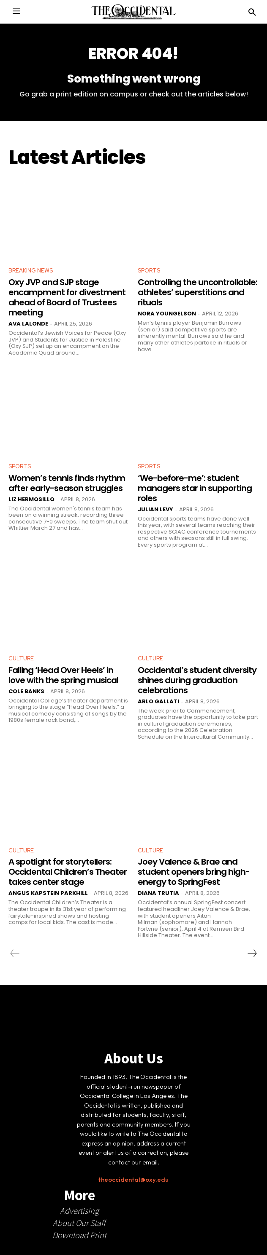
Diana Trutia (158, 893)
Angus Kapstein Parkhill (48, 893)
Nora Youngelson (167, 314)
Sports (149, 270)
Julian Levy (155, 509)
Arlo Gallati (158, 701)
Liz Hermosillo (31, 499)
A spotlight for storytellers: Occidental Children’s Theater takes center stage (67, 872)
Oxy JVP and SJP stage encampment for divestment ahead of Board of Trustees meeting (66, 297)
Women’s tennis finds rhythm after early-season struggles (66, 483)
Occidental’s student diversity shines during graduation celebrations (197, 680)
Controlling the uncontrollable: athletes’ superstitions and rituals (197, 292)
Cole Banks (26, 691)
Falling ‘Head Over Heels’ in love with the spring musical (63, 675)
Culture (21, 658)
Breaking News (30, 270)
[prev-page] (15, 953)
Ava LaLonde (28, 324)
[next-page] (252, 953)
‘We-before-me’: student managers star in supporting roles (195, 488)
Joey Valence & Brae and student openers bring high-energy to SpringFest (194, 872)
